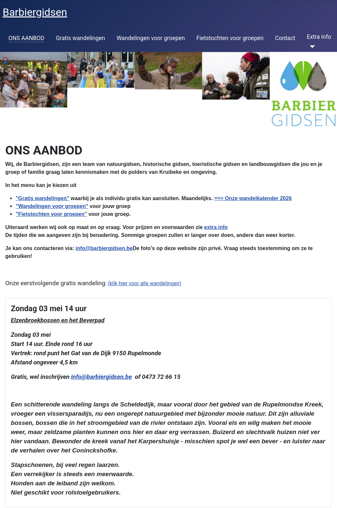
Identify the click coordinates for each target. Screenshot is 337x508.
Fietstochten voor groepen (230, 38)
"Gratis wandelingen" (42, 198)
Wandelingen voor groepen (150, 38)
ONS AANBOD (27, 38)
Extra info (319, 37)
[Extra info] (311, 46)
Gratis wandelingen (80, 38)
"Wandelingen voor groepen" (52, 206)
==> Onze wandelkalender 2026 (253, 198)
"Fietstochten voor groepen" (51, 214)
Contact (285, 38)
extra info (216, 227)
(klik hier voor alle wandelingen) (144, 283)
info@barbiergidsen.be (104, 248)
